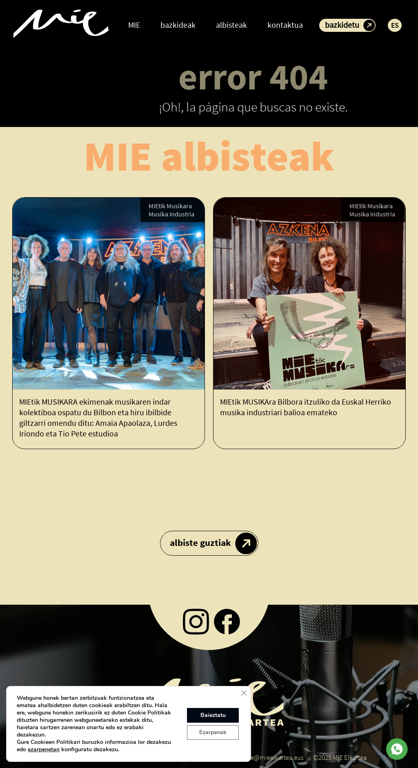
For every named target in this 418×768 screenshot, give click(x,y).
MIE (134, 25)
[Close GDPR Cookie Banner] (243, 693)
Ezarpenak (213, 732)
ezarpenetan (44, 749)
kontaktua (285, 25)
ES (394, 25)
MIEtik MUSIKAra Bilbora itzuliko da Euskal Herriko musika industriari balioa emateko (305, 406)
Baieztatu (213, 715)
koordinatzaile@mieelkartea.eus (259, 757)
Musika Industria (171, 214)
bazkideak (178, 25)
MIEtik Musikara (170, 206)
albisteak (231, 25)
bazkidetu (342, 25)
